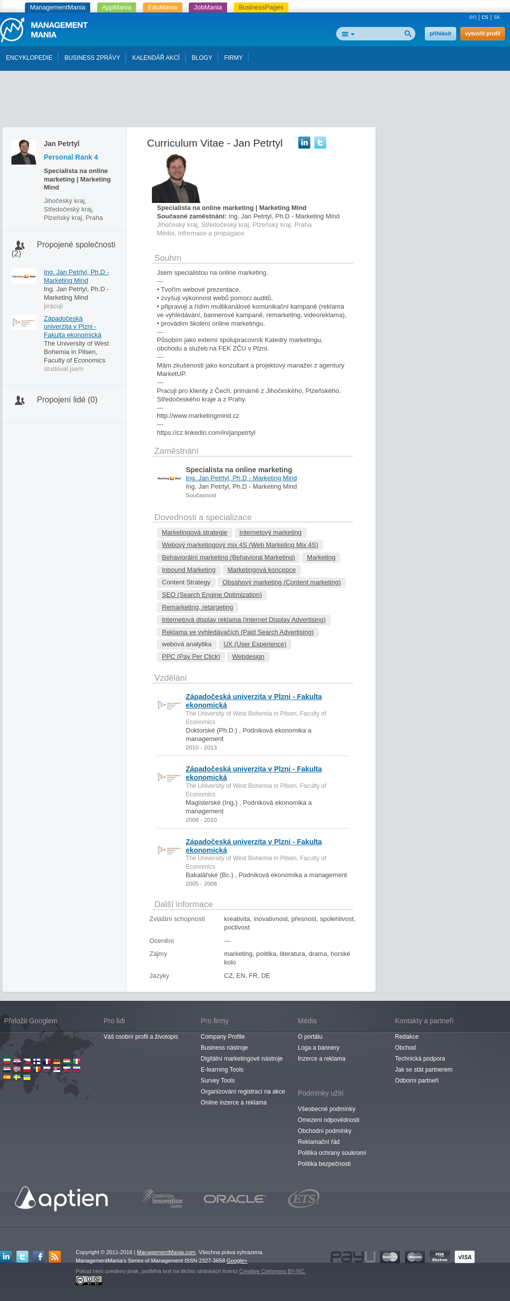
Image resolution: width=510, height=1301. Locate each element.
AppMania (116, 7)
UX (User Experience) (255, 644)
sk (497, 16)
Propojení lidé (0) (67, 399)
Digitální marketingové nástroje (242, 1058)
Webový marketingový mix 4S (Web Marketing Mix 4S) (240, 545)
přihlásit (440, 33)
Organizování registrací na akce (243, 1091)
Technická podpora (420, 1058)
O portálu (310, 1036)
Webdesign (248, 656)
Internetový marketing (271, 532)
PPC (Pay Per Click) (191, 656)
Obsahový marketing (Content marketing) (282, 582)
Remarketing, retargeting (197, 607)
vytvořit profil (482, 33)
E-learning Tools (222, 1069)
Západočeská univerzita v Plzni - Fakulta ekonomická (73, 327)
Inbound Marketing (189, 569)
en (472, 16)
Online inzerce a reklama (234, 1102)
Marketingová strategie (195, 532)
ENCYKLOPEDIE (29, 57)
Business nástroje (224, 1047)
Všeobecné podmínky (326, 1109)
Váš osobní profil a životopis (141, 1036)
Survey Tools (218, 1080)
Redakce (406, 1036)
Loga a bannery (318, 1047)
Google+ (237, 1261)
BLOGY (202, 57)
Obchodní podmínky (324, 1130)
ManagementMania (57, 7)
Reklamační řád (319, 1141)
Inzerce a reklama (321, 1058)
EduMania (162, 7)
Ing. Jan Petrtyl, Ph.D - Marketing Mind (76, 276)
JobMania (208, 7)
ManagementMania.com (166, 1252)
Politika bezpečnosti (324, 1163)
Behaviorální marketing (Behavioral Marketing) (228, 557)
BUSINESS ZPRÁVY (92, 57)
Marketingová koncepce (262, 569)
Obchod (405, 1047)
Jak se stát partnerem (423, 1069)
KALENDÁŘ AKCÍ (155, 57)
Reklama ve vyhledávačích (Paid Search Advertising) (238, 632)
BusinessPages (261, 7)
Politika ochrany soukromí (332, 1152)
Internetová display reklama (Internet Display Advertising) (244, 619)
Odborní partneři (416, 1080)
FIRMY (233, 57)
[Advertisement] (255, 101)
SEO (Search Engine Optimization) (212, 594)
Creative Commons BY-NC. (272, 1271)
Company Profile (223, 1036)
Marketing (321, 557)
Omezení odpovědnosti (328, 1119)
